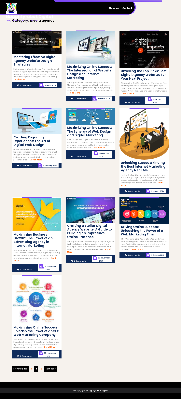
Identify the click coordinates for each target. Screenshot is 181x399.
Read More (19, 79)
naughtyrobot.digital (29, 17)
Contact (127, 8)
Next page (51, 368)
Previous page (20, 368)
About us (114, 8)
